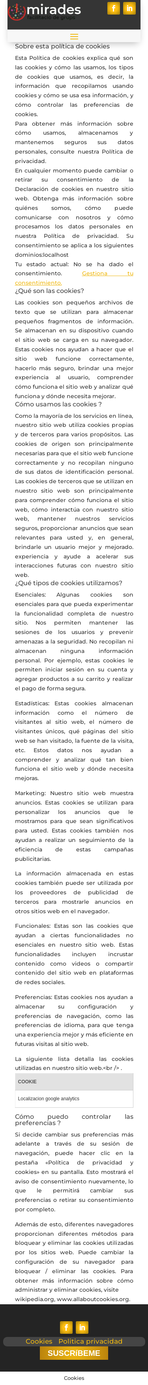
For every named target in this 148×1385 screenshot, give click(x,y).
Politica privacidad (90, 1341)
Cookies (39, 1341)
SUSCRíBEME (74, 1353)
